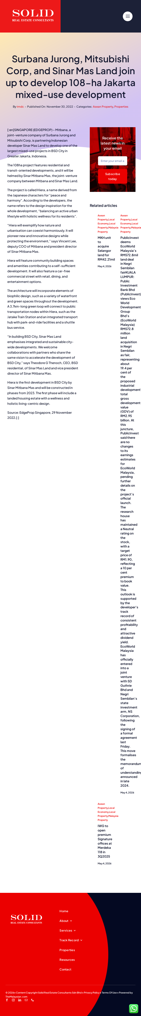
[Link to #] (128, 16)
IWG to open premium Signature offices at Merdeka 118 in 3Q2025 (105, 841)
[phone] (32, 1000)
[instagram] (13, 1000)
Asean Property (103, 106)
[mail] (26, 1000)
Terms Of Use (109, 992)
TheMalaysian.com (16, 996)
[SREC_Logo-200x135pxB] (26, 909)
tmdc (20, 106)
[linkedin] (19, 1000)
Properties (121, 106)
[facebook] (7, 1000)
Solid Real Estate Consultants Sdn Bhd (60, 992)
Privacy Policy (92, 992)
